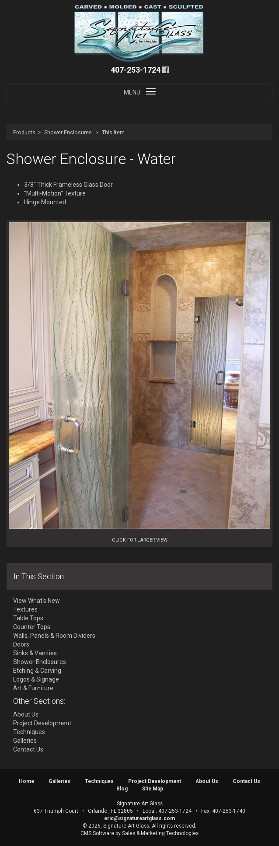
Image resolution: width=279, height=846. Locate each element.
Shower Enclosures (68, 132)
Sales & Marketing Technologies (160, 833)
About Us (25, 714)
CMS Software (97, 833)
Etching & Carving (37, 670)
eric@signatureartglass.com (139, 818)
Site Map (152, 789)
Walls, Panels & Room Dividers (54, 635)
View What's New (36, 600)
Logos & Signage (36, 679)
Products (24, 132)
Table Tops (28, 618)
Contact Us (28, 749)
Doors (21, 644)
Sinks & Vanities (35, 653)
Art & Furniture (33, 688)
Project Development (42, 723)
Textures (25, 609)
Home (26, 781)
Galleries (25, 740)
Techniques (29, 731)
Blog (122, 789)
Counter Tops (31, 626)
